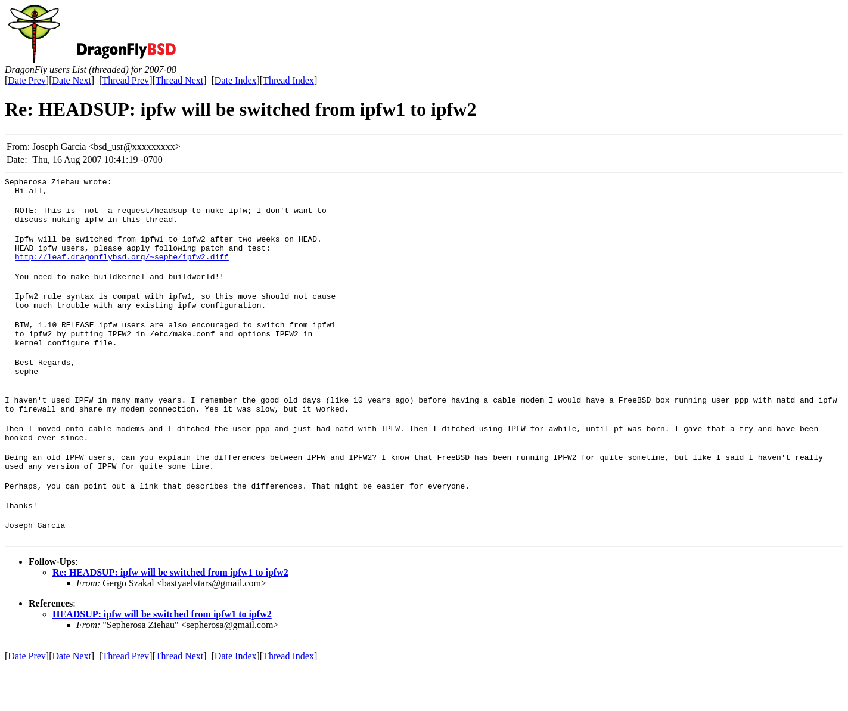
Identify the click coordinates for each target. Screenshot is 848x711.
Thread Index (288, 80)
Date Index (236, 80)
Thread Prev (125, 80)
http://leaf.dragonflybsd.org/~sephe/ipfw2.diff (122, 269)
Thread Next (179, 80)
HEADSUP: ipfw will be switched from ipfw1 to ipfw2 (162, 659)
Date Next (71, 80)
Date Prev (27, 80)
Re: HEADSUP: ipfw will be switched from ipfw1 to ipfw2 (170, 617)
